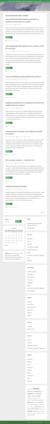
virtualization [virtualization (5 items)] (29, 413)
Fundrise (29, 244)
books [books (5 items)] (34, 393)
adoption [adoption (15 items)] (30, 391)
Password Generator (32, 249)
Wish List (29, 260)
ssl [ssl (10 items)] (40, 408)
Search (7, 219)
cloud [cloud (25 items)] (38, 396)
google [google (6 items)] (38, 400)
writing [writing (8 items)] (29, 414)
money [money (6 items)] (28, 404)
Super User (30, 310)
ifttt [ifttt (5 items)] (37, 402)
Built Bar (29, 362)
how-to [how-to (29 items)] (30, 402)
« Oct (6, 245)
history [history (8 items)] (42, 400)
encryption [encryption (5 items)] (29, 400)
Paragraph (30, 282)
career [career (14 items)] (29, 396)
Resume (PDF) (31, 329)
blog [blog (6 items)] (42, 391)
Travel (13, 1)
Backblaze (29, 238)
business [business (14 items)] (38, 393)
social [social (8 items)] (42, 406)
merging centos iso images (16, 186)
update (13, 71)
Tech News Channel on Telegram (35, 255)
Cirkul (28, 241)
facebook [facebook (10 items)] (34, 400)
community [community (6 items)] (29, 398)
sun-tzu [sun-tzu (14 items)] (35, 411)
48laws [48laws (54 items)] (36, 389)
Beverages (18, 1)
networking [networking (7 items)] (33, 404)
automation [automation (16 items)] (37, 391)
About (39, 1)
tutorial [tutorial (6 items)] (39, 411)
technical (12, 40)
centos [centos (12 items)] (33, 396)
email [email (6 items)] (39, 398)
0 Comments (25, 51)
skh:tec (29, 285)
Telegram (29, 312)
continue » (9, 37)
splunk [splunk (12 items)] (37, 408)
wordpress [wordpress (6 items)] (38, 413)
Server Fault (30, 304)
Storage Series (31, 228)
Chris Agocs (30, 274)
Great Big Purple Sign (32, 247)
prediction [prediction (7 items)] (42, 404)
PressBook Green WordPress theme (35, 422)
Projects (35, 1)
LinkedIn (29, 301)
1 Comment (26, 79)
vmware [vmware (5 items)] (34, 413)
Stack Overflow (31, 307)
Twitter (29, 315)
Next (42, 212)
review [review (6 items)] (31, 406)
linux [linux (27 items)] (41, 402)
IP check (29, 342)
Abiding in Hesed (31, 271)
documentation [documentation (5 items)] (35, 398)
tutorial (16, 40)
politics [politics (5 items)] (37, 404)
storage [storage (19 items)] (29, 411)
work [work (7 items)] (42, 413)
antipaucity (25, 6)
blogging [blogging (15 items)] (30, 393)
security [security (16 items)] (38, 406)
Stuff (10, 1)
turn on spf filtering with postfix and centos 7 (23, 77)
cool (8, 40)
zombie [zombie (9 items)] (33, 415)
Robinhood (30, 375)
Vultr (28, 258)
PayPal (29, 252)
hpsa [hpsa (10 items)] (35, 402)
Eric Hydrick (30, 277)
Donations (30, 367)
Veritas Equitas (31, 291)
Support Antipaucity (27, 1)
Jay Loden (30, 280)
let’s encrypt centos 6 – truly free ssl (19, 160)
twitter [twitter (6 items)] (43, 411)
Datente (29, 340)
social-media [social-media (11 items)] (30, 408)
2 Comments (28, 136)
